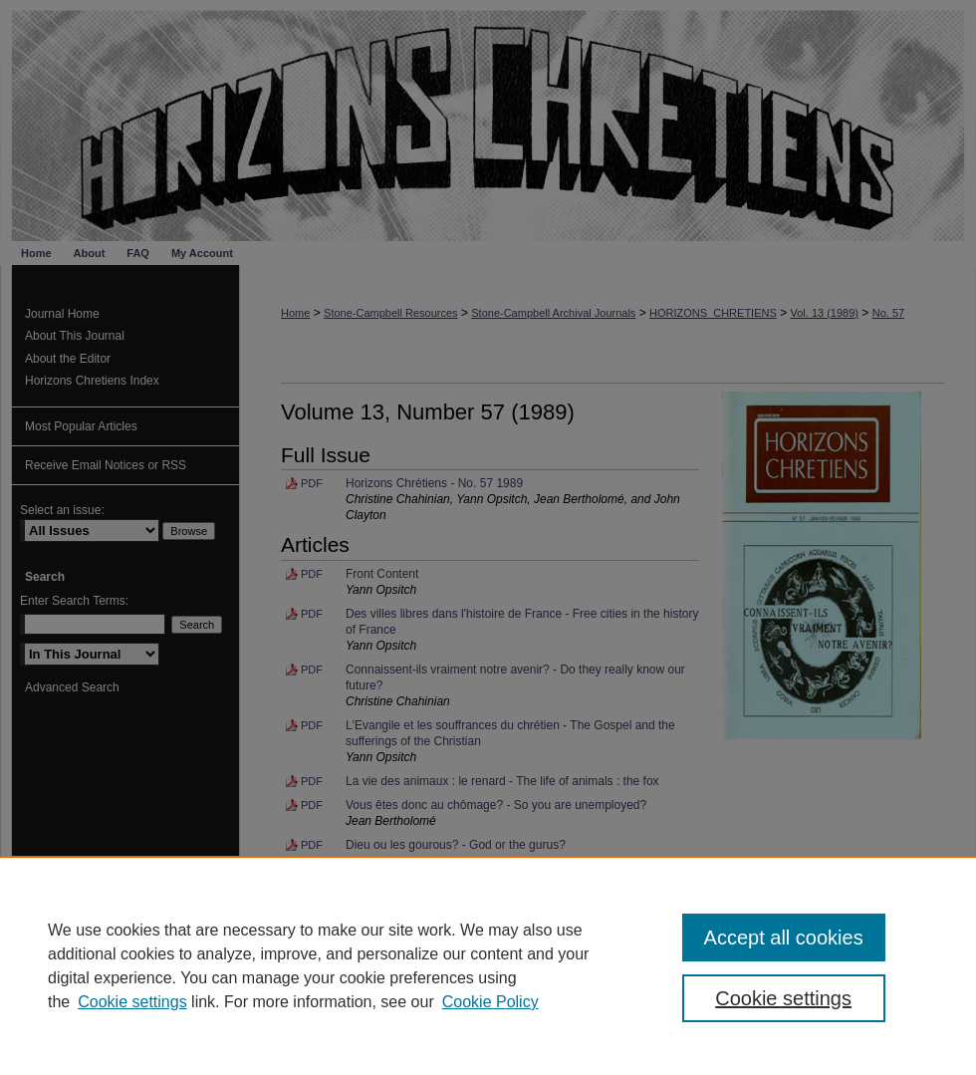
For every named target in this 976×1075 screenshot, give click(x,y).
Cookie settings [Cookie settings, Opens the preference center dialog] (783, 998)
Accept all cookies (783, 937)
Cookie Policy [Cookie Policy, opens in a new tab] (490, 1001)
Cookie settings (132, 1001)
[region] (488, 965)
